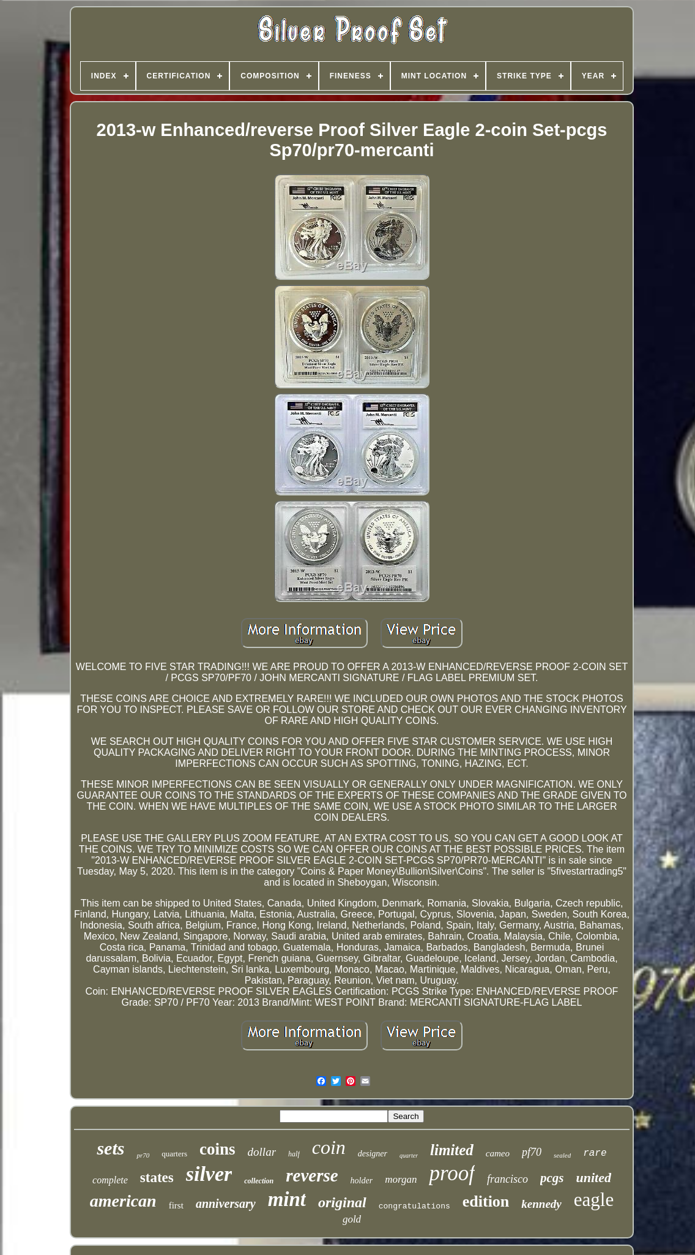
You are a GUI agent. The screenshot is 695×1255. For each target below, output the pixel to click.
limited (452, 1150)
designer (372, 1153)
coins (217, 1149)
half (294, 1154)
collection (258, 1181)
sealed (562, 1155)
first (176, 1205)
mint (287, 1199)
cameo (498, 1153)
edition (486, 1201)
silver (209, 1174)
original (342, 1202)
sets (110, 1148)
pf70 (531, 1152)
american (123, 1200)
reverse (312, 1175)
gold (352, 1219)
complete (110, 1180)
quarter (409, 1155)
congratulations (414, 1206)
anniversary (226, 1203)
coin (329, 1147)
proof (452, 1173)
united (593, 1177)
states (157, 1177)
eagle (594, 1199)
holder (362, 1180)
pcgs (552, 1177)
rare (594, 1153)
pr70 (142, 1155)
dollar (262, 1151)
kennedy (541, 1203)
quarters (174, 1153)
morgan (401, 1179)
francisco (507, 1179)
